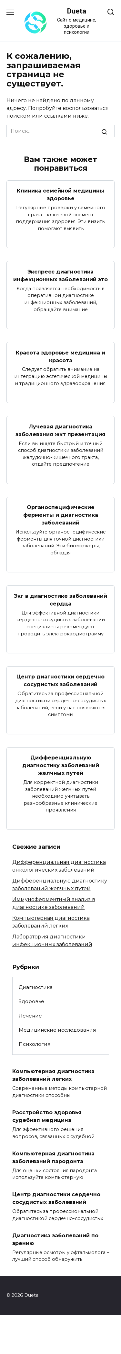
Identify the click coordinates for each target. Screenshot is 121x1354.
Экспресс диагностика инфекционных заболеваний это (60, 275)
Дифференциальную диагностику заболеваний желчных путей (60, 765)
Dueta (76, 11)
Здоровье (31, 1001)
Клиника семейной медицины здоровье (60, 195)
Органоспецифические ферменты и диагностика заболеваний (60, 515)
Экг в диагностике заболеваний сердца (60, 599)
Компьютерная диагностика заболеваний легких (53, 1075)
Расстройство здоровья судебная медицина (47, 1116)
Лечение (30, 1016)
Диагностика (36, 987)
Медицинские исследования (57, 1030)
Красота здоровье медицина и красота (60, 356)
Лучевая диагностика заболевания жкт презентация (60, 430)
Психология (34, 1044)
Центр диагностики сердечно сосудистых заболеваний (60, 680)
